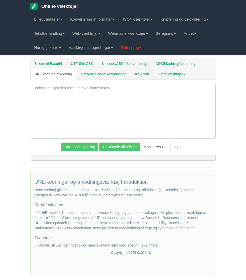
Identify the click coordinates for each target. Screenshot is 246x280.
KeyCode (142, 74)
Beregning (166, 33)
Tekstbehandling (49, 33)
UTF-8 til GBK (82, 64)
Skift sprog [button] (131, 47)
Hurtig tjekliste (47, 47)
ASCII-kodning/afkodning (176, 64)
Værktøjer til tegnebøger (91, 47)
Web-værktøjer (86, 33)
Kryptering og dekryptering (184, 19)
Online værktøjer (54, 6)
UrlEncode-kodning (79, 147)
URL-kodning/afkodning (53, 74)
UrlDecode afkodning (120, 147)
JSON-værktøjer (137, 19)
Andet (190, 33)
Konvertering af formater (92, 19)
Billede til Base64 (48, 64)
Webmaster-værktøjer (128, 33)
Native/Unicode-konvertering (103, 74)
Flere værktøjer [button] (172, 74)
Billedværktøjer (48, 19)
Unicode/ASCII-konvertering (124, 64)
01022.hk (144, 253)
